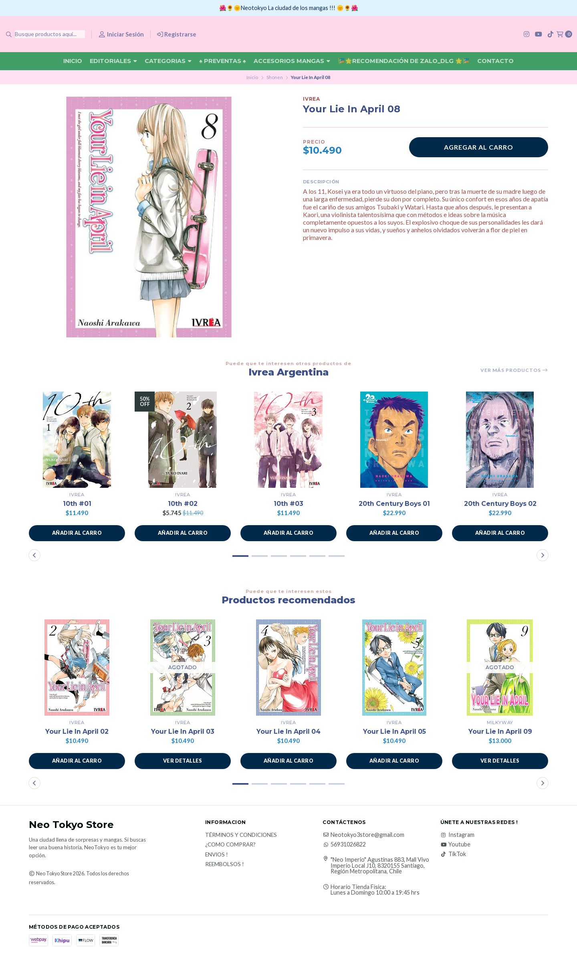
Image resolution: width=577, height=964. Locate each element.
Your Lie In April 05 (394, 731)
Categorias (168, 61)
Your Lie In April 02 (76, 731)
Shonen (274, 77)
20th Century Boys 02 (500, 503)
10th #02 (183, 503)
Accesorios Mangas (292, 61)
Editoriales (113, 61)
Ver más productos (514, 370)
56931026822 (344, 844)
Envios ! (216, 855)
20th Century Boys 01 (394, 503)
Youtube (455, 844)
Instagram (457, 835)
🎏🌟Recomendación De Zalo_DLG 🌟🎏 (404, 61)
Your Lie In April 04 (288, 731)
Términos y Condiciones (241, 835)
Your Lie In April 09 (500, 731)
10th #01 (77, 503)
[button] (77, 533)
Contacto (495, 61)
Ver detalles (182, 761)
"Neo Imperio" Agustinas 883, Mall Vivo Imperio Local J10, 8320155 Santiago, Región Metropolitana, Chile (380, 865)
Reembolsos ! (224, 864)
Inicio (72, 61)
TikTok (453, 854)
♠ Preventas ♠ (222, 61)
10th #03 (289, 503)
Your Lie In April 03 (182, 731)
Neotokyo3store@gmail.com (363, 835)
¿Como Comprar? (230, 845)
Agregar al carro (478, 147)
